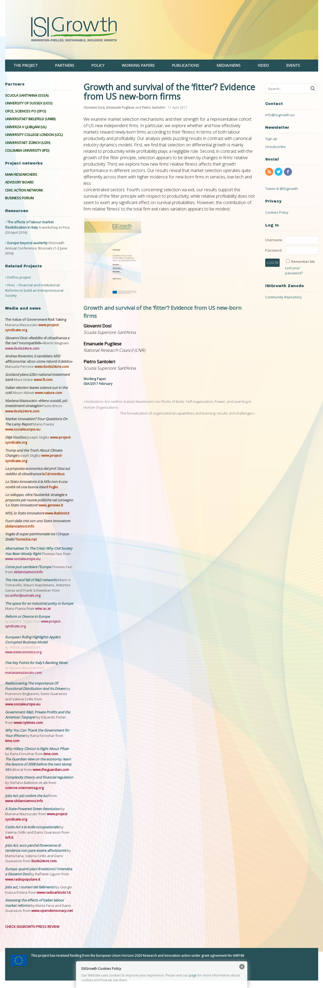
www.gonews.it (51, 505)
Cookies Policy (276, 212)
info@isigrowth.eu (280, 114)
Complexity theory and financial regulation (39, 777)
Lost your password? (294, 270)
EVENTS (293, 65)
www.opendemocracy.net (52, 910)
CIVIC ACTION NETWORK (24, 190)
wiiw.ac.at (43, 608)
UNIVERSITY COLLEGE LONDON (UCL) (34, 134)
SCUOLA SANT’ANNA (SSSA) (26, 95)
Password (273, 250)
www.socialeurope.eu (22, 429)
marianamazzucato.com (23, 672)
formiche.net (26, 539)
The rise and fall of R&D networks (31, 579)
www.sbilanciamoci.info (24, 800)
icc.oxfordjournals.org (22, 595)
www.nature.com (48, 392)
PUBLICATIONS (185, 65)
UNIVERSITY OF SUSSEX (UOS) (28, 103)
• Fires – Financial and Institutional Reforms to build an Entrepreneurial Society (34, 290)
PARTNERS (64, 65)
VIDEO (263, 65)
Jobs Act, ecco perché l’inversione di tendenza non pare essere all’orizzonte (36, 848)
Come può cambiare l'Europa (28, 566)
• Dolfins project (18, 277)
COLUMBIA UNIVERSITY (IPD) (27, 150)
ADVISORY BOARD (19, 182)
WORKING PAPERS (138, 65)
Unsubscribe (275, 146)
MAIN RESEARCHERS (21, 174)
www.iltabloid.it (57, 513)
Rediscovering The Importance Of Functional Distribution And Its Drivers (35, 686)
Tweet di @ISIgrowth (281, 188)
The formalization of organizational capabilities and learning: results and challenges (187, 413)
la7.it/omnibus (53, 473)
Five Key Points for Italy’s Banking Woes (36, 662)
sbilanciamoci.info (19, 526)
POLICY (97, 65)
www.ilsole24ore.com (22, 348)
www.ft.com (43, 379)
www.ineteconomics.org (23, 652)
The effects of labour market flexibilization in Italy (29, 225)
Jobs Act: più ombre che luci (26, 795)
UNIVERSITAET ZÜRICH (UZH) (27, 142)
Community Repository (283, 297)
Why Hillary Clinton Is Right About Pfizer (37, 748)
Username (273, 239)
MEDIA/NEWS (228, 65)
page (193, 975)
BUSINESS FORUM (19, 198)
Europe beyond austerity (27, 242)
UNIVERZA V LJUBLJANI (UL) (25, 126)
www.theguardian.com (51, 769)
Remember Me (303, 261)
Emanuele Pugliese (120, 107)
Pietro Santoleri (153, 107)
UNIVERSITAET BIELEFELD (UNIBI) (30, 118)
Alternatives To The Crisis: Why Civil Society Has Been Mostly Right (39, 551)
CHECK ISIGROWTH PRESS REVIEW (32, 926)
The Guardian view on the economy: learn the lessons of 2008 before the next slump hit (38, 764)
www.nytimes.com (28, 722)
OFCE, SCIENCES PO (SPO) (25, 111)
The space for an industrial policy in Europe (39, 603)
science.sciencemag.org (24, 787)
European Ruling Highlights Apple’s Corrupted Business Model (32, 640)
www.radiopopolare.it (22, 879)
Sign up (271, 138)
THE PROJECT (26, 65)
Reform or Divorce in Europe (27, 616)
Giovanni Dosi (94, 107)
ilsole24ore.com (44, 860)
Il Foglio (52, 487)
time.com (12, 740)
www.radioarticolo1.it (54, 892)
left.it (9, 837)
